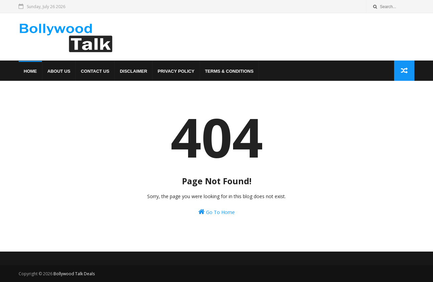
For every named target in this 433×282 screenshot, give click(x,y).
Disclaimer (133, 71)
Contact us (95, 71)
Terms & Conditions (229, 71)
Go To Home (216, 211)
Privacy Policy (176, 71)
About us (58, 71)
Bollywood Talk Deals (74, 274)
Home (30, 71)
